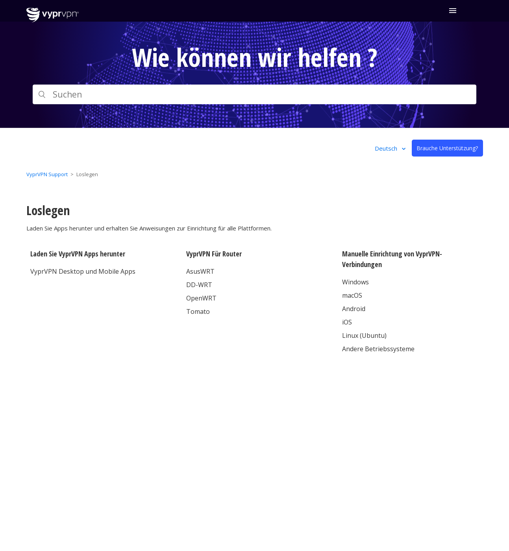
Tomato (198, 311)
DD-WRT (199, 284)
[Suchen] (255, 94)
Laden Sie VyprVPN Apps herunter (77, 253)
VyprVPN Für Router (214, 253)
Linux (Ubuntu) (364, 335)
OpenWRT (201, 298)
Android (353, 308)
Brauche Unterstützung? (447, 148)
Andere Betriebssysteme (378, 349)
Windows (355, 282)
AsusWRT (200, 271)
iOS (347, 322)
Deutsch (387, 148)
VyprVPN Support (47, 174)
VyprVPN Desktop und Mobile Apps (82, 271)
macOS (352, 295)
